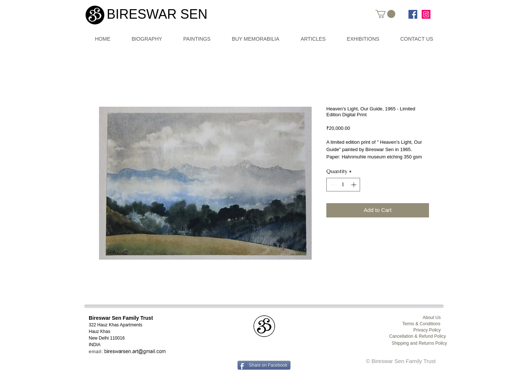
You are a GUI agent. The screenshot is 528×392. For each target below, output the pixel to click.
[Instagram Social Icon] (426, 14)
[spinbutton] (343, 184)
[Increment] (354, 184)
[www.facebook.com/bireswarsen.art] (412, 14)
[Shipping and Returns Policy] (416, 343)
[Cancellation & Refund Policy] (415, 336)
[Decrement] (332, 184)
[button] (385, 14)
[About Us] (419, 318)
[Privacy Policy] (419, 330)
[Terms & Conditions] (419, 324)
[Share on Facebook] (264, 365)
